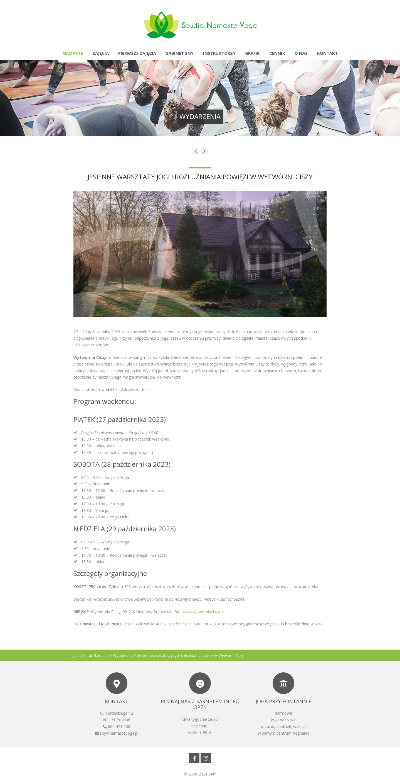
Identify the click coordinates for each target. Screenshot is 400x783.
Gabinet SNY (180, 53)
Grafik (252, 53)
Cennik (277, 53)
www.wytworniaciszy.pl (203, 611)
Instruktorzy (219, 53)
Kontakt (327, 53)
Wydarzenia (123, 655)
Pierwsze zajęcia (137, 53)
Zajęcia (100, 53)
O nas (301, 53)
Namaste (73, 53)
